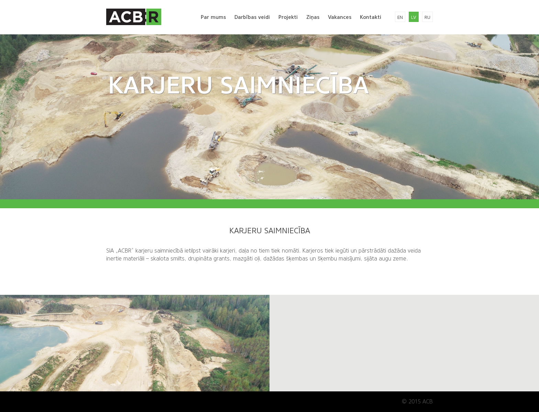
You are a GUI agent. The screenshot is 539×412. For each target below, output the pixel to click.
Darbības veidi (252, 17)
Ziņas (312, 17)
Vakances (339, 17)
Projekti (288, 17)
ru (427, 17)
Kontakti (370, 17)
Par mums (213, 17)
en (400, 17)
